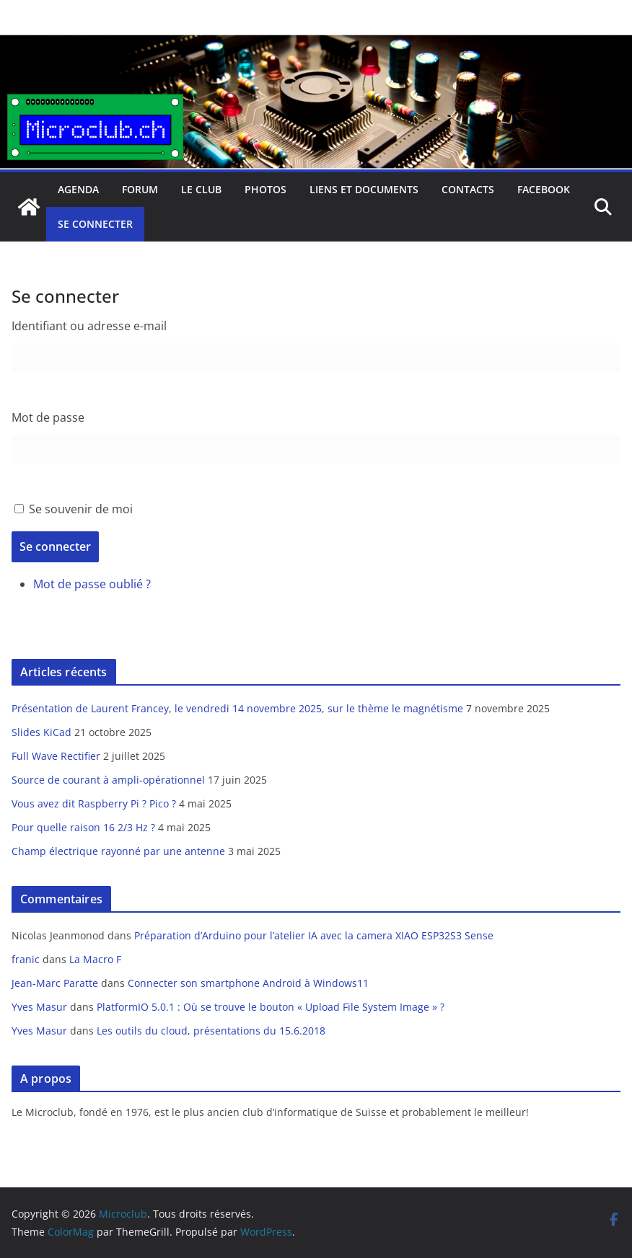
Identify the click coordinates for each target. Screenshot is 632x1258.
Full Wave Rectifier (56, 756)
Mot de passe (48, 417)
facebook (543, 189)
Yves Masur (39, 1007)
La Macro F (95, 959)
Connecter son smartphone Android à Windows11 (248, 983)
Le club (201, 189)
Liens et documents (364, 189)
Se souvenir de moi (81, 509)
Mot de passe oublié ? (92, 584)
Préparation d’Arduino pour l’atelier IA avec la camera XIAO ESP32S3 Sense (313, 935)
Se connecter (95, 224)
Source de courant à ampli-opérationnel (108, 780)
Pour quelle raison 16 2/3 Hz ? (83, 827)
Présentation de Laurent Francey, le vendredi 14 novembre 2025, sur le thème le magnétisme (237, 708)
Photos (265, 189)
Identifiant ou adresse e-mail (89, 326)
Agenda (78, 189)
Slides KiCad (41, 732)
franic (26, 959)
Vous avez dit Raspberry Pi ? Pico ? (94, 803)
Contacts (468, 189)
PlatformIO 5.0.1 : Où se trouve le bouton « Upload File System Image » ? (270, 1007)
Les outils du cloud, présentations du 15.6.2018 (211, 1030)
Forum (140, 189)
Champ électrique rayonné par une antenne (118, 851)
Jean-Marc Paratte (55, 983)
